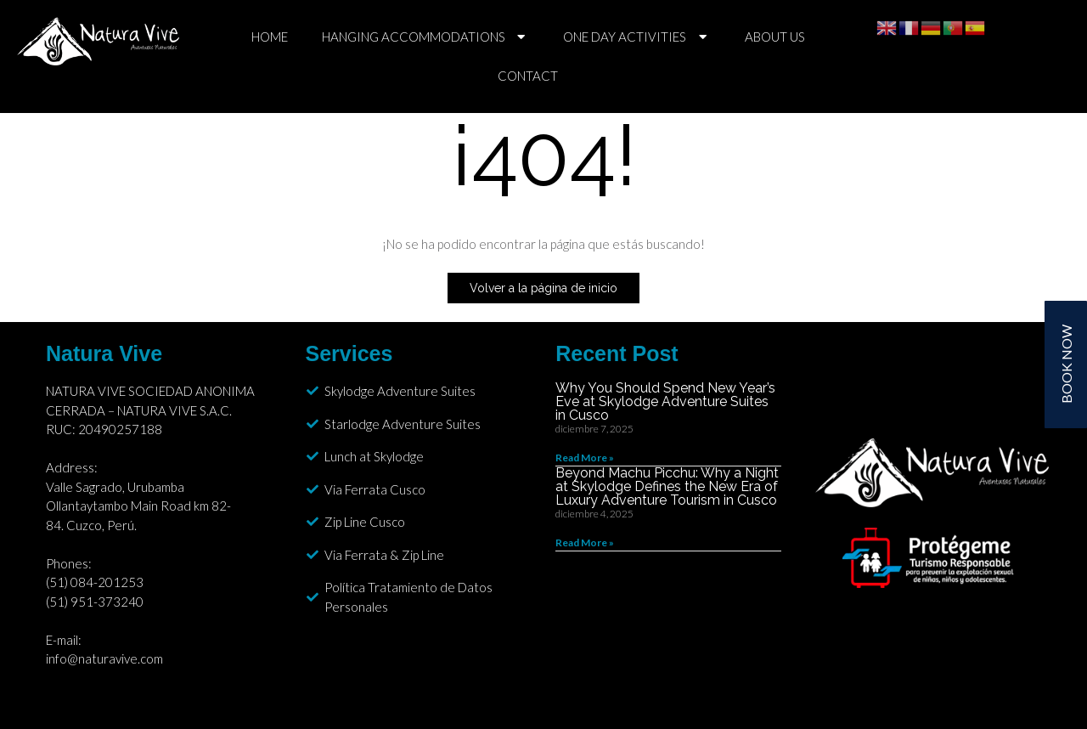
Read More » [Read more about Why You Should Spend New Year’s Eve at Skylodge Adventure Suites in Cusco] (584, 457)
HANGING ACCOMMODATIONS (426, 37)
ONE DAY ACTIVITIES (637, 37)
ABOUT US (775, 36)
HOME (269, 36)
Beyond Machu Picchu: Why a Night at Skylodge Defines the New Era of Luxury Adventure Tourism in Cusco (667, 486)
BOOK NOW (1066, 364)
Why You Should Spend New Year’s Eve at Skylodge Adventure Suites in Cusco (665, 401)
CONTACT (528, 75)
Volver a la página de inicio (543, 288)
